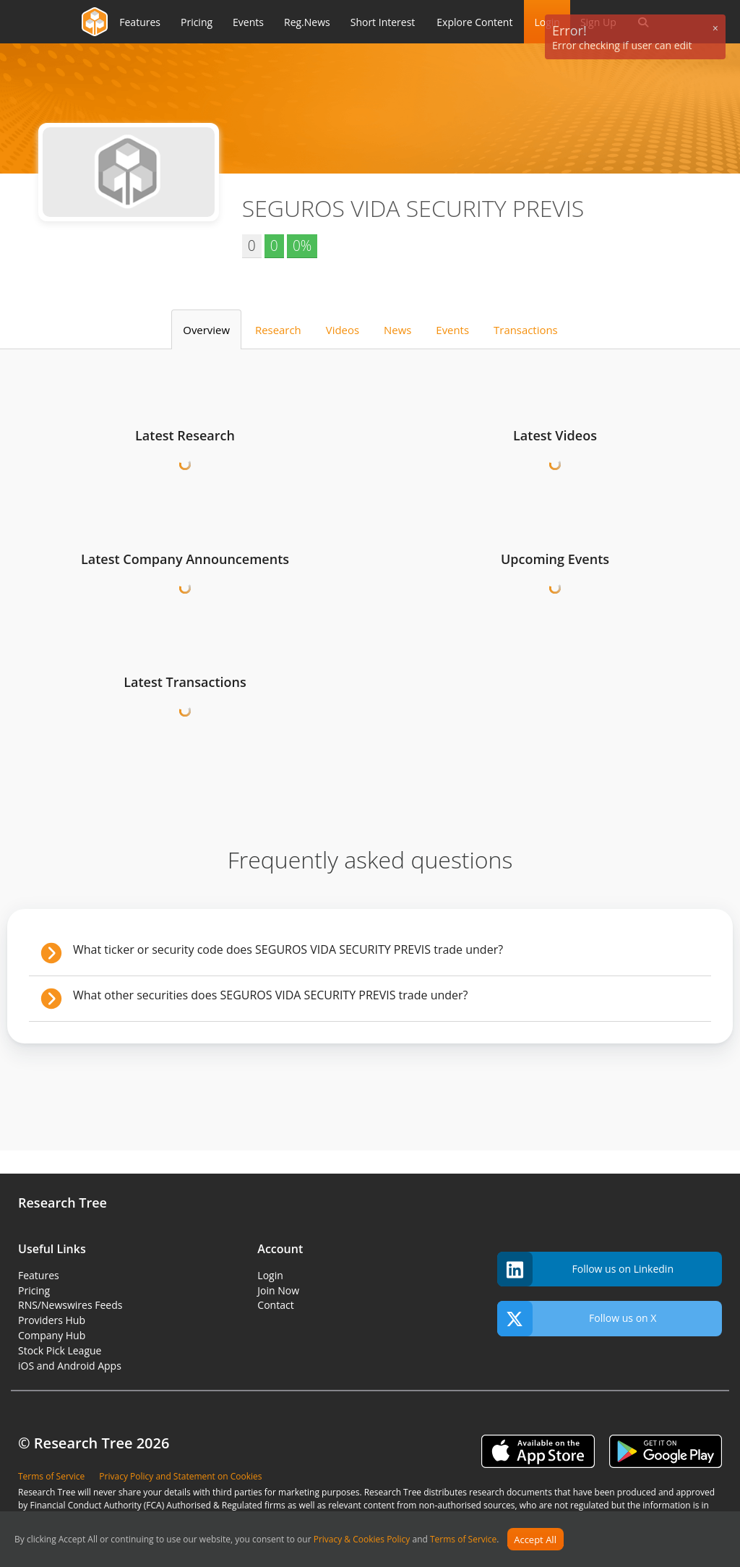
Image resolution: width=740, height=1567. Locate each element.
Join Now (278, 1290)
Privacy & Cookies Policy (362, 1540)
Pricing (34, 1290)
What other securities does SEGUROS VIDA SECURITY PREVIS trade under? (270, 995)
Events (452, 330)
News (397, 330)
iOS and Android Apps (69, 1365)
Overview (206, 330)
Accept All (535, 1539)
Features (38, 1275)
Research (278, 330)
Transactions (526, 330)
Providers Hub (51, 1320)
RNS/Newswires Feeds (70, 1305)
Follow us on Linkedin (585, 1269)
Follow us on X (577, 1318)
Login (270, 1275)
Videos (342, 330)
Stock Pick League (59, 1350)
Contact (275, 1305)
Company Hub (51, 1335)
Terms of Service (463, 1540)
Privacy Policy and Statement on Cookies (180, 1476)
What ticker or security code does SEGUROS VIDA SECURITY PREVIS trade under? (288, 949)
